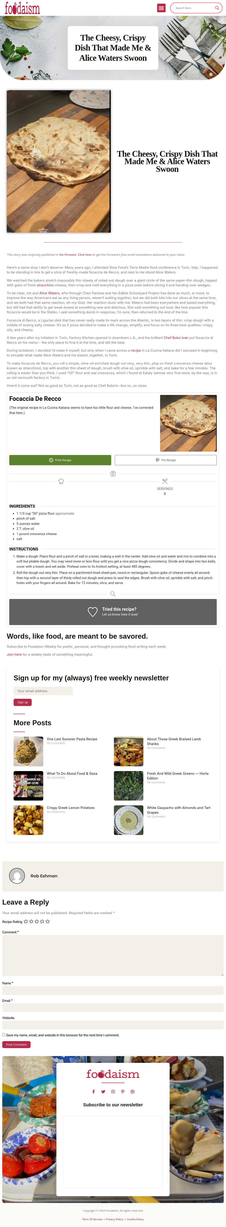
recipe (136, 350)
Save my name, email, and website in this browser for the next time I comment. (62, 1036)
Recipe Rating (12, 922)
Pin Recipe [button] (166, 460)
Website (8, 1019)
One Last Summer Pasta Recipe (72, 739)
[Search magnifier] (217, 8)
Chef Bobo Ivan (176, 338)
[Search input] (194, 8)
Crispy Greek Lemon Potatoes (71, 808)
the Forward (67, 254)
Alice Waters (49, 293)
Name (7, 984)
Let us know (111, 614)
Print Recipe (60, 460)
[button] (161, 8)
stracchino (45, 285)
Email (7, 1001)
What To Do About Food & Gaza (72, 773)
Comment (10, 932)
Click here (84, 254)
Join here (14, 654)
